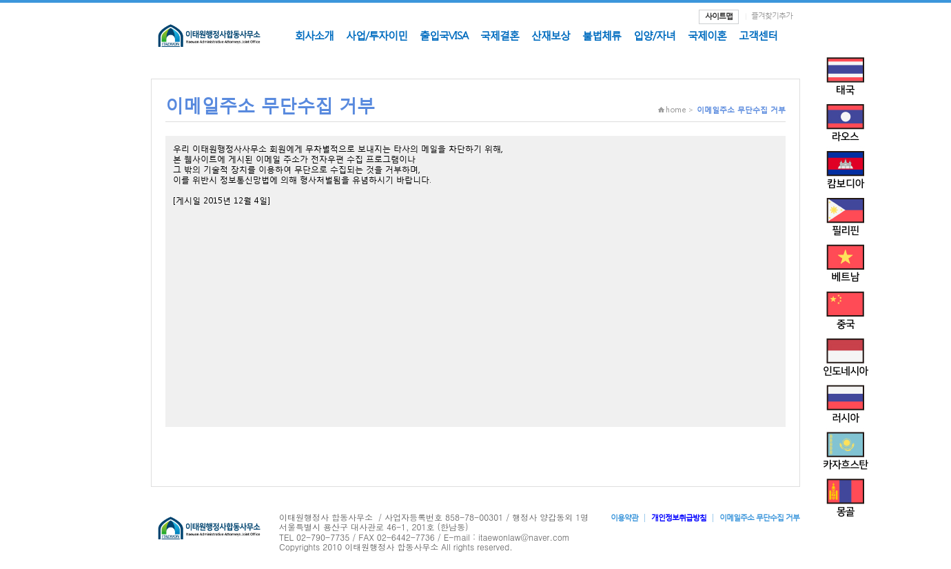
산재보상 (550, 35)
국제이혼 (707, 35)
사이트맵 (719, 16)
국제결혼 (499, 35)
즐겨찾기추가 (771, 15)
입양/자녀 (654, 35)
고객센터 (758, 35)
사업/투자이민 (376, 35)
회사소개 (314, 35)
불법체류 (601, 35)
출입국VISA (444, 35)
